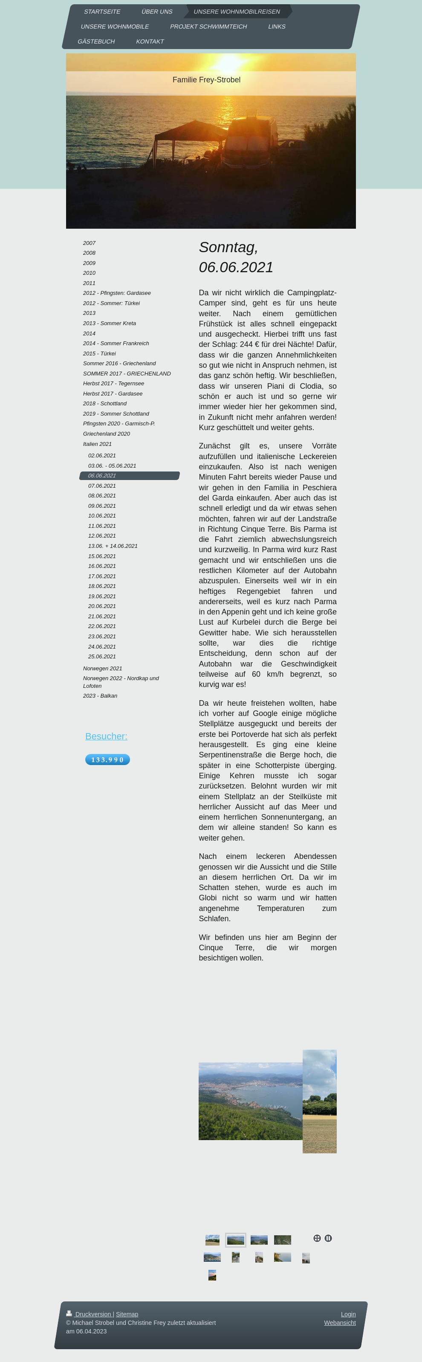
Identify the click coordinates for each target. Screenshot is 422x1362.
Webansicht (340, 1322)
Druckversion (89, 1314)
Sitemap (127, 1314)
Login (348, 1314)
